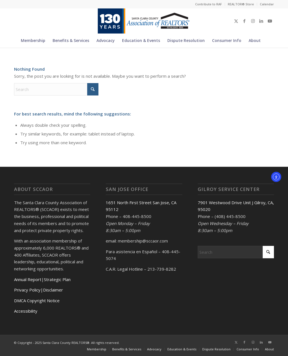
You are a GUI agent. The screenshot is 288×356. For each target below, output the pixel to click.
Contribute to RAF (208, 4)
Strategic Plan (57, 279)
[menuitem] (208, 4)
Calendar (267, 4)
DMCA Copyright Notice (37, 300)
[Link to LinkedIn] (261, 21)
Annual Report (27, 279)
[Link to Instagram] (253, 21)
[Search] (267, 41)
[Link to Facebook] (244, 21)
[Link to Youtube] (270, 21)
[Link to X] (236, 21)
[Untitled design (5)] (144, 21)
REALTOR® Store (241, 4)
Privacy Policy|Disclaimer (38, 290)
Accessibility (25, 311)
